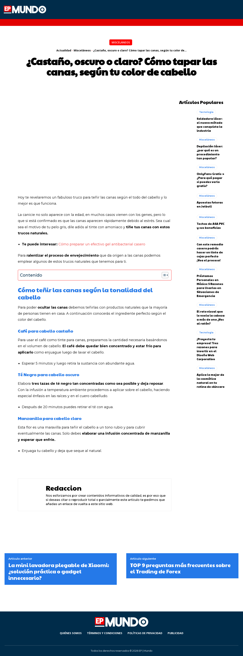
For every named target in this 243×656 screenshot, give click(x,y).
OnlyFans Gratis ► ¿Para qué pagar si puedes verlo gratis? (211, 180)
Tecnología (206, 112)
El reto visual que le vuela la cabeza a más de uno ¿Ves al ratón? (211, 317)
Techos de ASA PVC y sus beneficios (210, 226)
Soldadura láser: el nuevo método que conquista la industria (209, 124)
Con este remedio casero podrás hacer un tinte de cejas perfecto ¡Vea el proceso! (210, 252)
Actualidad (63, 50)
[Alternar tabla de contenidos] (163, 275)
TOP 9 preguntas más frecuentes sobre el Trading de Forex (180, 568)
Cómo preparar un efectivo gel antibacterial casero (102, 244)
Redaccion (64, 488)
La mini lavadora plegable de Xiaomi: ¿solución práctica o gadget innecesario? (58, 571)
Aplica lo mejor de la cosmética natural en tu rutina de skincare (211, 381)
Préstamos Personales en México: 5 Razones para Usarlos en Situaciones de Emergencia (210, 286)
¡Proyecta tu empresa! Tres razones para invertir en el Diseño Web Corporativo (207, 349)
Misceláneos (120, 42)
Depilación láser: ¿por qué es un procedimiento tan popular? (210, 152)
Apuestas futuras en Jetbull (210, 204)
